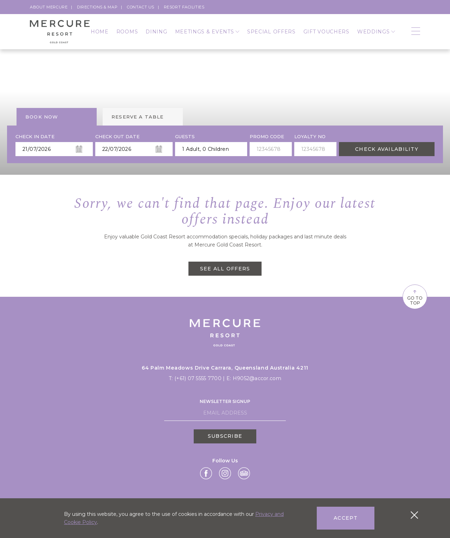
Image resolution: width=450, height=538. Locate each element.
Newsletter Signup (225, 401)
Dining (156, 31)
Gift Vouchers (326, 31)
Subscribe (225, 436)
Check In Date (34, 136)
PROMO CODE (267, 136)
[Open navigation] (415, 32)
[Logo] (60, 31)
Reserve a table (137, 117)
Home (100, 31)
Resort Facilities (184, 7)
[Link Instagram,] (225, 473)
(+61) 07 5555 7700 (198, 378)
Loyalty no (310, 136)
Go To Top (414, 296)
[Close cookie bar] (414, 515)
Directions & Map (97, 7)
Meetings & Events (207, 31)
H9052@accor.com (257, 378)
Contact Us (140, 7)
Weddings (376, 31)
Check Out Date (117, 136)
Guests (185, 136)
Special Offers (271, 31)
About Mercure (49, 7)
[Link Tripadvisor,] (244, 473)
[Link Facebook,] (206, 473)
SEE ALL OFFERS (225, 268)
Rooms (127, 31)
